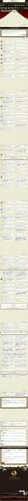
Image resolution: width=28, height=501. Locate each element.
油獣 (2, 65)
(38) (4, 237)
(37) (3, 361)
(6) (3, 124)
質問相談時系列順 (3, 427)
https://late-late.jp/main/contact (16, 478)
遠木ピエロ (3, 115)
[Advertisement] (7, 17)
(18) (4, 124)
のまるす (3, 277)
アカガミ (2, 57)
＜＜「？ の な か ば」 (4, 26)
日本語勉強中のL (3, 123)
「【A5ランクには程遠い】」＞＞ (23, 26)
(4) (3, 101)
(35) (3, 237)
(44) (3, 284)
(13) (3, 342)
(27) (15, 185)
